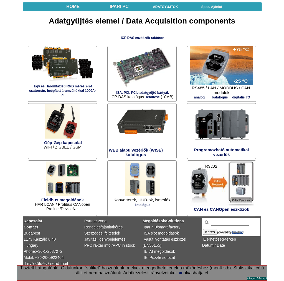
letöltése (153, 97)
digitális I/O (241, 97)
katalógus (142, 205)
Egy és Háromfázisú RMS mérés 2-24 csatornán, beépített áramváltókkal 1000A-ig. (62, 90)
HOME (73, 6)
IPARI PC (119, 6)
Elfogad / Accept (257, 278)
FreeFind (237, 232)
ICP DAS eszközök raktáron (142, 38)
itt (180, 273)
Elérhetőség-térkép (219, 239)
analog (199, 97)
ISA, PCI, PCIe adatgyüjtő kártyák (142, 93)
